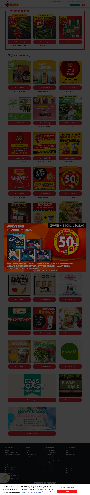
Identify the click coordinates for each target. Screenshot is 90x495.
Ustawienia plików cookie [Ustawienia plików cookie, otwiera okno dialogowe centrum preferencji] (67, 487)
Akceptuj (67, 491)
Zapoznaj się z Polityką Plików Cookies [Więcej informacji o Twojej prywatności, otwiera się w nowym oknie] (31, 492)
